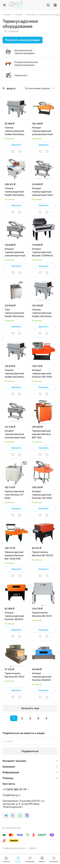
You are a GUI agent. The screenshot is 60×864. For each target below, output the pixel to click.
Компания (9, 766)
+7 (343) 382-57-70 (14, 789)
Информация (11, 772)
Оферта (33, 848)
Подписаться (30, 751)
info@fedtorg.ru (11, 795)
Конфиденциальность (14, 848)
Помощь (8, 778)
